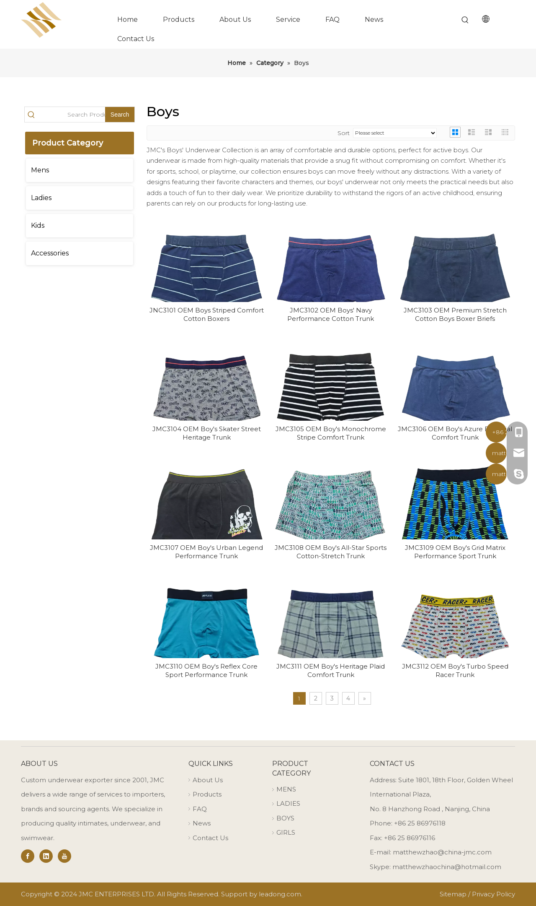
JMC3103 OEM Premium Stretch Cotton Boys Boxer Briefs (455, 314)
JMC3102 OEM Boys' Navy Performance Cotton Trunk (330, 314)
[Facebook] (27, 856)
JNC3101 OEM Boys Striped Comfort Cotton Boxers (206, 314)
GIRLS (285, 832)
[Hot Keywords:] (465, 20)
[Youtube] (64, 856)
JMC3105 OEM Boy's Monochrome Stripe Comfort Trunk (331, 433)
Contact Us (210, 838)
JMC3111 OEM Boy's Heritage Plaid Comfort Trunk (330, 670)
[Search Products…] (71, 114)
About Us (208, 780)
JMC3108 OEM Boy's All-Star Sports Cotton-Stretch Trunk (331, 552)
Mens (40, 170)
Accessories (50, 253)
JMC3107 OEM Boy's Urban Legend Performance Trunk (206, 552)
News (202, 823)
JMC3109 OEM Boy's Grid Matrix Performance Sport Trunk (455, 552)
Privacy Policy (493, 894)
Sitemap (453, 894)
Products (207, 794)
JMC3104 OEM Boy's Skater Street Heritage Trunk (206, 433)
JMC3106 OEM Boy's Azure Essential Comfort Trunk (455, 433)
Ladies (41, 198)
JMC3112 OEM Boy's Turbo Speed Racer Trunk (455, 670)
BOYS (285, 818)
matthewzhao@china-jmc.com (442, 852)
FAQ (200, 809)
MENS (286, 789)
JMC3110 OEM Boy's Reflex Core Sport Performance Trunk (206, 670)
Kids (37, 225)
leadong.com (280, 894)
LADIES (288, 803)
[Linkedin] (46, 856)
